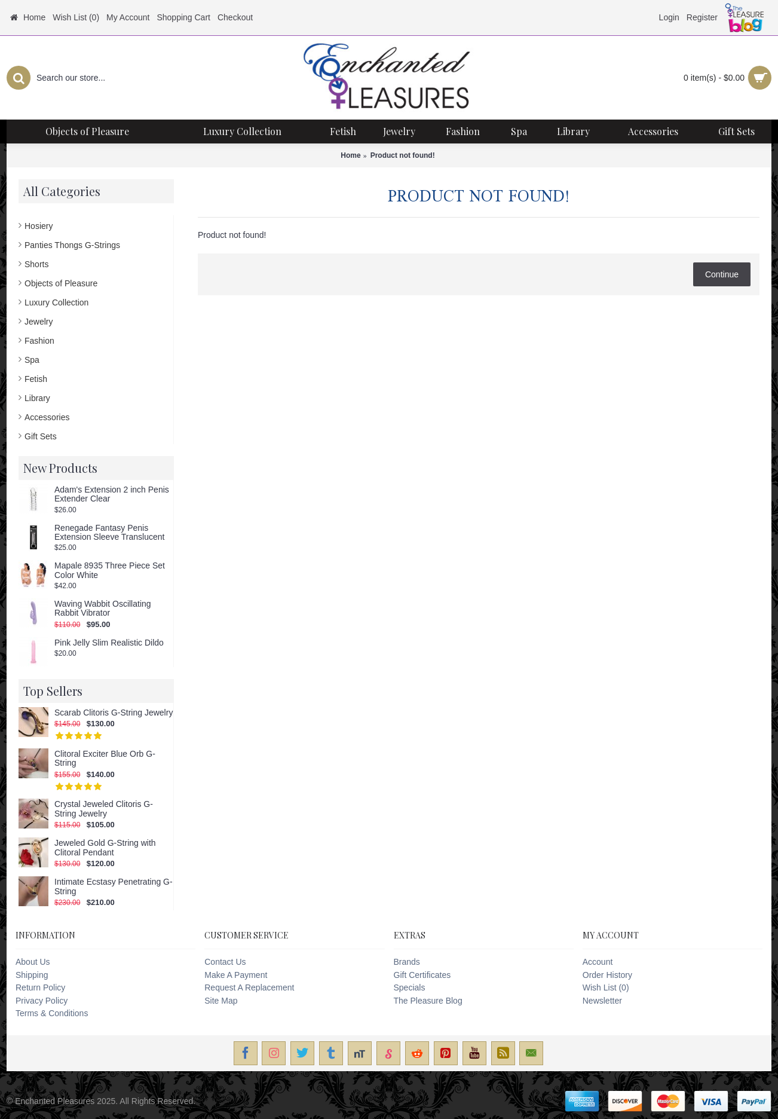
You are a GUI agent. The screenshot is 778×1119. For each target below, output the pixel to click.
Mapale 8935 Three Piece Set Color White (109, 570)
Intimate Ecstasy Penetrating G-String (113, 886)
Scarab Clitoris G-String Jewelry (113, 712)
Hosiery (38, 226)
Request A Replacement (249, 987)
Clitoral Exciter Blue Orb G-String (104, 759)
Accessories (46, 417)
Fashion (39, 341)
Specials (409, 987)
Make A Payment (235, 975)
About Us (33, 962)
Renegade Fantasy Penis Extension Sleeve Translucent (109, 533)
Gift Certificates (422, 975)
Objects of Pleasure (60, 283)
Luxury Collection (56, 302)
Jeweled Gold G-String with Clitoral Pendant (105, 848)
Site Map (220, 1000)
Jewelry (38, 321)
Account (598, 962)
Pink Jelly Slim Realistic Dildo (109, 642)
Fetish (35, 379)
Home (350, 155)
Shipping (32, 975)
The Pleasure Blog (428, 1000)
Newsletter (602, 1000)
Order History (607, 975)
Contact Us (225, 962)
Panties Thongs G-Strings (72, 245)
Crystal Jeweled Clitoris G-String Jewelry (103, 809)
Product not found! (402, 155)
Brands (407, 962)
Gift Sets (40, 436)
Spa (31, 360)
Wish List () (606, 987)
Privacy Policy (42, 1000)
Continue (722, 274)
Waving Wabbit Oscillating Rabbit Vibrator (102, 608)
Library (37, 398)
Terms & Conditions (52, 1013)
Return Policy (40, 987)
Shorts (36, 264)
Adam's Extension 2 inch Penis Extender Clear (111, 494)
